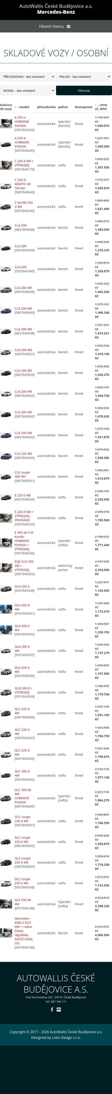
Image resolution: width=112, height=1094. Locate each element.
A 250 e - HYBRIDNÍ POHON (22, 121)
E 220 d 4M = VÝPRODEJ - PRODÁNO (24, 516)
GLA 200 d (22, 586)
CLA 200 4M (23, 288)
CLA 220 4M (23, 454)
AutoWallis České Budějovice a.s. (56, 9)
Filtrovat (84, 91)
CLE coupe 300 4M (22, 474)
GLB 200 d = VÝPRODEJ (23, 690)
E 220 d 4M (23, 495)
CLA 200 (20, 225)
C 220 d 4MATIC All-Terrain (23, 184)
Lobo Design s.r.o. (66, 1037)
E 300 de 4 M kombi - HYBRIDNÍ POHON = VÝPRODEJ (24, 540)
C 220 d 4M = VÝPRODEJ (24, 163)
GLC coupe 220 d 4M (22, 819)
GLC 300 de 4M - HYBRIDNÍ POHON (23, 796)
